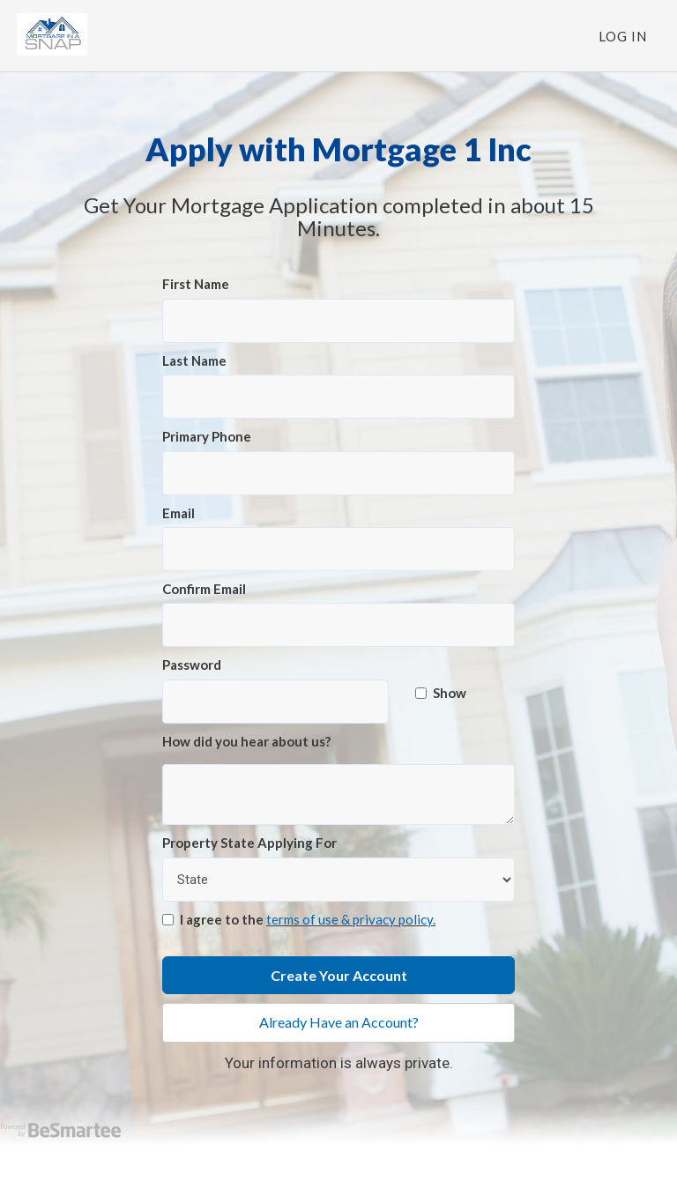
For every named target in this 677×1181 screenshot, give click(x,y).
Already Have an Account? (339, 1022)
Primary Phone (206, 436)
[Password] (275, 702)
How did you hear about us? (246, 741)
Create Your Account (339, 975)
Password (191, 664)
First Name (195, 284)
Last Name (194, 360)
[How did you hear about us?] (338, 794)
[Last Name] (338, 397)
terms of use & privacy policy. (350, 919)
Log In (623, 36)
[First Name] (338, 321)
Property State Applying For (249, 842)
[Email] (338, 549)
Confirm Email (204, 589)
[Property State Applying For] (338, 880)
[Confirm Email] (338, 625)
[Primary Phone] (338, 473)
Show (440, 693)
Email (178, 513)
